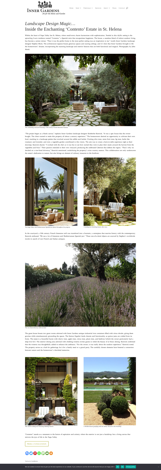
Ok (117, 467)
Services (98, 8)
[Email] (47, 453)
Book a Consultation (36, 444)
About (106, 8)
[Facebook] (27, 453)
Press (114, 8)
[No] (158, 467)
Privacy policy (130, 467)
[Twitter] (31, 453)
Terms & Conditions (31, 461)
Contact (122, 8)
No (122, 467)
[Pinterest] (35, 453)
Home (71, 8)
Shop (77, 8)
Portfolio (87, 8)
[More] (51, 453)
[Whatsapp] (39, 453)
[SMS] (43, 453)
